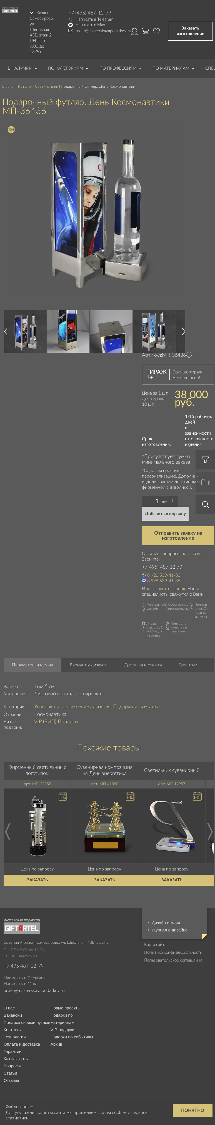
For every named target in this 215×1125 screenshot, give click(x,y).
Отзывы (11, 1080)
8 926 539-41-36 (163, 575)
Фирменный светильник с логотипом (37, 770)
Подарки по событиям (72, 1036)
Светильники (46, 87)
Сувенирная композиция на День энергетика (104, 770)
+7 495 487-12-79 (24, 966)
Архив (56, 1044)
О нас (9, 1008)
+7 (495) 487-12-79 (89, 13)
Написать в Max (90, 25)
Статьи (10, 1073)
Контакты (13, 1029)
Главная (9, 87)
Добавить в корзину (165, 513)
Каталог (25, 87)
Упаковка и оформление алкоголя (72, 706)
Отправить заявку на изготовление (178, 535)
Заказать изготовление (190, 31)
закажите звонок (168, 588)
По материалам (170, 68)
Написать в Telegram (94, 19)
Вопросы (12, 1065)
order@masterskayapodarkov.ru (103, 31)
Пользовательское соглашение (173, 960)
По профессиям (118, 68)
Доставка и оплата (143, 665)
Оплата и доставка (22, 1044)
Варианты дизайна (89, 665)
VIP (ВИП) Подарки (56, 721)
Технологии (15, 1036)
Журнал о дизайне (170, 930)
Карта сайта (155, 945)
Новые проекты (66, 1008)
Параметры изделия (32, 665)
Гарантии (188, 665)
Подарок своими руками (27, 1022)
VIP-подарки (62, 1029)
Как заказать (16, 1058)
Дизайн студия (166, 922)
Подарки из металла (136, 706)
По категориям (65, 68)
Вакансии (13, 1015)
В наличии (20, 68)
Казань (42, 13)
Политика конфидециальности (173, 952)
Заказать (37, 880)
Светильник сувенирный (171, 770)
